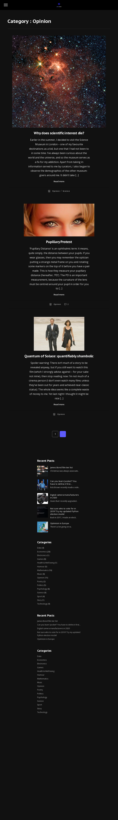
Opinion (56, 191)
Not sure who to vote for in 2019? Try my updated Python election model (64, 511)
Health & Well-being (45, 562)
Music (39, 574)
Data (39, 548)
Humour (40, 566)
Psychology (42, 589)
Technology (42, 604)
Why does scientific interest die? (59, 133)
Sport (39, 596)
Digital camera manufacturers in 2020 (64, 496)
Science (66, 191)
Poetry (40, 581)
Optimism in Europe (59, 523)
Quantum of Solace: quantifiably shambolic (58, 356)
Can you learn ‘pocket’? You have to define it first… (63, 482)
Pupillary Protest (59, 242)
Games (40, 559)
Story (39, 600)
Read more (59, 181)
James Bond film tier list (61, 467)
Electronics (42, 555)
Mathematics (42, 570)
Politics (40, 585)
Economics (42, 551)
